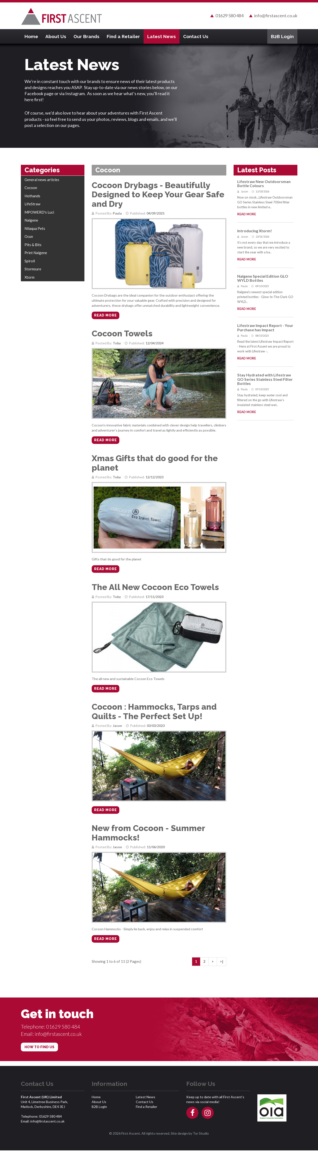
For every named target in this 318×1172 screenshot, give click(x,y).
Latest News (161, 35)
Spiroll (29, 260)
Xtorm (29, 276)
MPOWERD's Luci (39, 211)
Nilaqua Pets (34, 227)
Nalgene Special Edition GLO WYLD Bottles (262, 277)
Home (31, 35)
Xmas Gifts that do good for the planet (157, 469)
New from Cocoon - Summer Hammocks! (150, 850)
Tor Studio (201, 1155)
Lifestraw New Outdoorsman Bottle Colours (264, 182)
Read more (105, 318)
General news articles (41, 178)
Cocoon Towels (123, 336)
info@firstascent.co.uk (275, 15)
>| (221, 983)
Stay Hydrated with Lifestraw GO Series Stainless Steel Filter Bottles (265, 377)
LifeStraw (32, 202)
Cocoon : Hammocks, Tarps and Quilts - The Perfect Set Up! (157, 725)
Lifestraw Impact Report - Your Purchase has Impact (265, 326)
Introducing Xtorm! (254, 229)
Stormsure (32, 268)
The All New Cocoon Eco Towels (158, 597)
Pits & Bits (32, 243)
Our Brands (86, 35)
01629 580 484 (229, 15)
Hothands (32, 194)
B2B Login (282, 35)
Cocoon (30, 186)
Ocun (28, 235)
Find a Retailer (123, 35)
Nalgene (31, 219)
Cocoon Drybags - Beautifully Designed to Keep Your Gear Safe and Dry (153, 193)
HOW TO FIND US (39, 1069)
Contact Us (195, 35)
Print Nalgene (35, 251)
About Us (55, 35)
